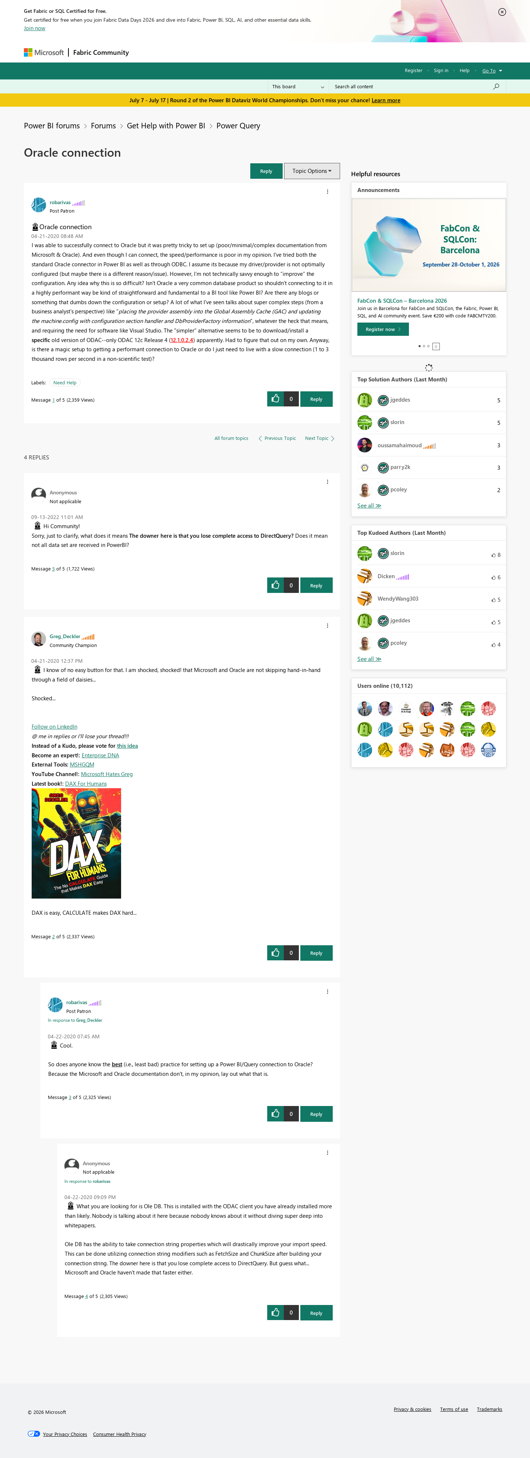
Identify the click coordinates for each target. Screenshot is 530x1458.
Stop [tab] (436, 346)
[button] (266, 170)
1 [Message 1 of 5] (53, 399)
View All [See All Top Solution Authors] (369, 505)
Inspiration (178, 52)
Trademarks (489, 1409)
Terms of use (454, 1409)
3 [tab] (428, 346)
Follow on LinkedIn (54, 726)
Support (333, 52)
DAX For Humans (86, 783)
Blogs (274, 52)
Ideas (208, 52)
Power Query (238, 125)
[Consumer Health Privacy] (119, 1434)
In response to (75, 1020)
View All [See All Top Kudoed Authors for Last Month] (369, 659)
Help (465, 70)
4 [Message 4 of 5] (86, 1296)
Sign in (441, 70)
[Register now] (383, 329)
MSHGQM (82, 764)
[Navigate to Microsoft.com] (44, 52)
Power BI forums (52, 125)
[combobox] (417, 86)
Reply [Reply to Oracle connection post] (316, 399)
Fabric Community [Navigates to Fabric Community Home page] (101, 52)
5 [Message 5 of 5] (53, 568)
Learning (302, 52)
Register (414, 70)
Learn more (386, 100)
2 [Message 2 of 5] (53, 936)
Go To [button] (489, 70)
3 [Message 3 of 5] (70, 1097)
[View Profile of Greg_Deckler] (65, 636)
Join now (34, 28)
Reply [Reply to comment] (316, 585)
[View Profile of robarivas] (60, 202)
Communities (241, 52)
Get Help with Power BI (166, 125)
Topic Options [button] (310, 170)
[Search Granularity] (298, 86)
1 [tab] (419, 346)
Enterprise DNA (100, 755)
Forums (145, 52)
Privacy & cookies (412, 1409)
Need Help (65, 382)
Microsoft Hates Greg (107, 774)
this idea (127, 745)
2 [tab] (424, 346)
